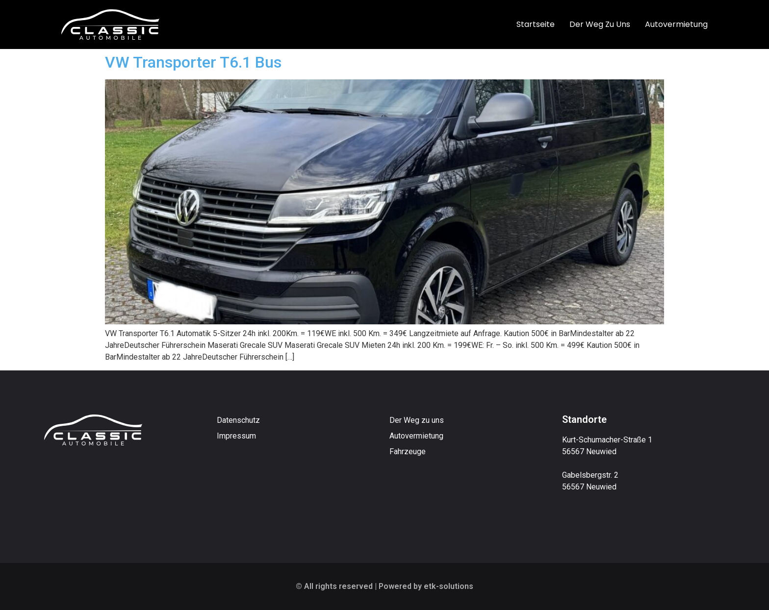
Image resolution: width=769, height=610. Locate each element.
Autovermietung (676, 24)
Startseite (535, 24)
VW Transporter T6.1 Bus (193, 62)
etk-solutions (448, 586)
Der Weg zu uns (599, 24)
